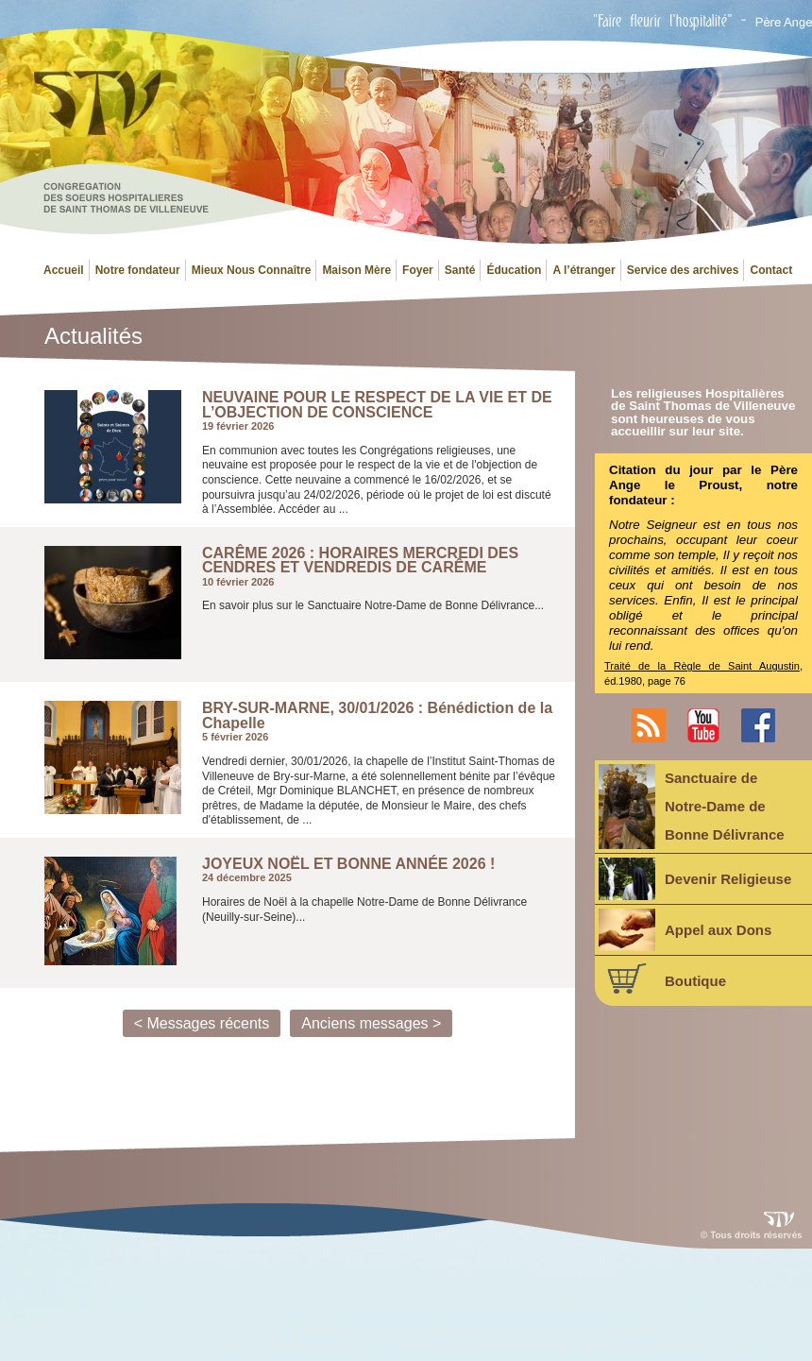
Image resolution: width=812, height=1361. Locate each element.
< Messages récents (202, 1023)
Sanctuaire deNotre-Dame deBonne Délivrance (692, 806)
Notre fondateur (137, 270)
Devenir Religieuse (695, 879)
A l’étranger (583, 270)
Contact (771, 270)
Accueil (63, 270)
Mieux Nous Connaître (252, 270)
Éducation (513, 270)
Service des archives (683, 270)
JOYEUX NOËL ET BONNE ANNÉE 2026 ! (348, 864)
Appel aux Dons (685, 930)
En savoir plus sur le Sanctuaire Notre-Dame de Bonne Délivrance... (373, 605)
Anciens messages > (371, 1023)
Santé (460, 270)
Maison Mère (356, 270)
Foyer (417, 270)
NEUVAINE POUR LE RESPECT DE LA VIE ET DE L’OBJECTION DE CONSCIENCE (377, 404)
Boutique (662, 978)
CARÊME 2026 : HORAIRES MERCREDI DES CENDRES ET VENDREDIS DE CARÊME (360, 560)
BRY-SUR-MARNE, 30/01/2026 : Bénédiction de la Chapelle (377, 715)
